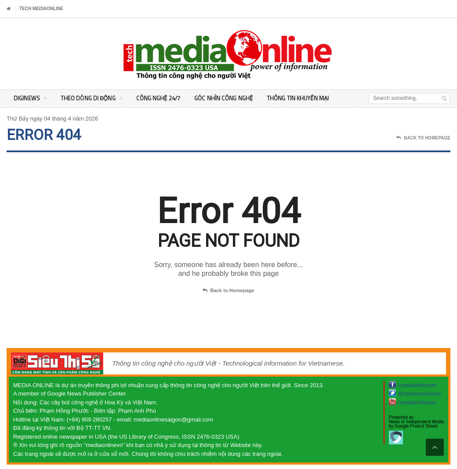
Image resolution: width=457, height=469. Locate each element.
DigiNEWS (30, 100)
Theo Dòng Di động (92, 100)
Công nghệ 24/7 (161, 98)
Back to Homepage (228, 290)
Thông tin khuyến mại (304, 98)
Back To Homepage (423, 138)
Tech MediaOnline (41, 8)
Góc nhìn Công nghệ (228, 98)
